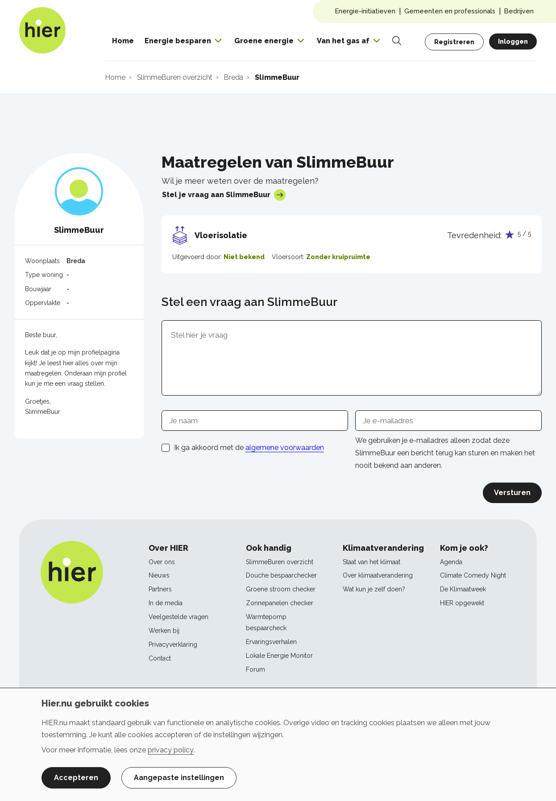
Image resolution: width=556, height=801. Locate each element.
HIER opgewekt (462, 603)
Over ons (162, 562)
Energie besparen (178, 41)
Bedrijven (519, 11)
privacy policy (171, 750)
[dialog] (278, 744)
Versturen (512, 492)
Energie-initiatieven (365, 11)
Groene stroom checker (280, 589)
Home (123, 41)
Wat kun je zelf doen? (374, 589)
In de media (166, 603)
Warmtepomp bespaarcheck (266, 622)
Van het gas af (343, 41)
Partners (160, 589)
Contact (160, 658)
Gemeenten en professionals (449, 11)
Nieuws (159, 575)
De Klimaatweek (463, 589)
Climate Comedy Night (473, 575)
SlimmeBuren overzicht (279, 562)
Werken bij (164, 630)
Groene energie (264, 41)
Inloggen (513, 41)
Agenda (451, 562)
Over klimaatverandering (378, 575)
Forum (255, 669)
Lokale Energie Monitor (279, 655)
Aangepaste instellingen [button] (179, 777)
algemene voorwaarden (284, 447)
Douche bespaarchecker (281, 575)
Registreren (454, 41)
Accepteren (76, 777)
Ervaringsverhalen (271, 641)
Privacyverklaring (173, 644)
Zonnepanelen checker (279, 603)
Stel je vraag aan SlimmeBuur (224, 195)
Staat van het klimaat (371, 562)
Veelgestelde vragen (178, 616)
